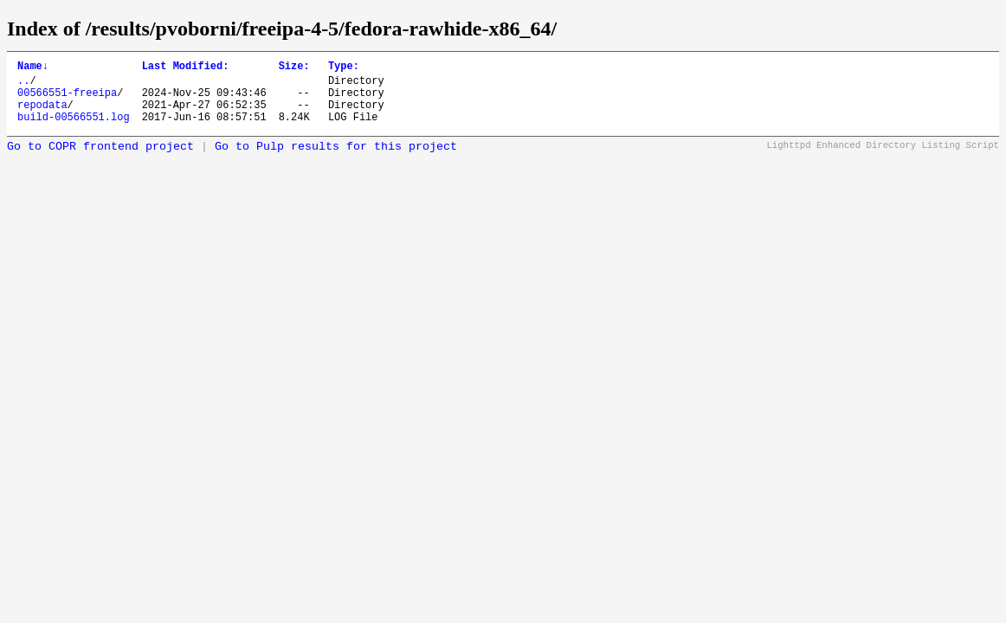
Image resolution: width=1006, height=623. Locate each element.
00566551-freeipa (67, 100)
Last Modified (185, 68)
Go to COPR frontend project (100, 159)
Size (294, 68)
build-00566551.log (73, 129)
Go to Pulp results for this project (336, 159)
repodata (42, 114)
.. (23, 85)
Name (32, 68)
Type (343, 68)
